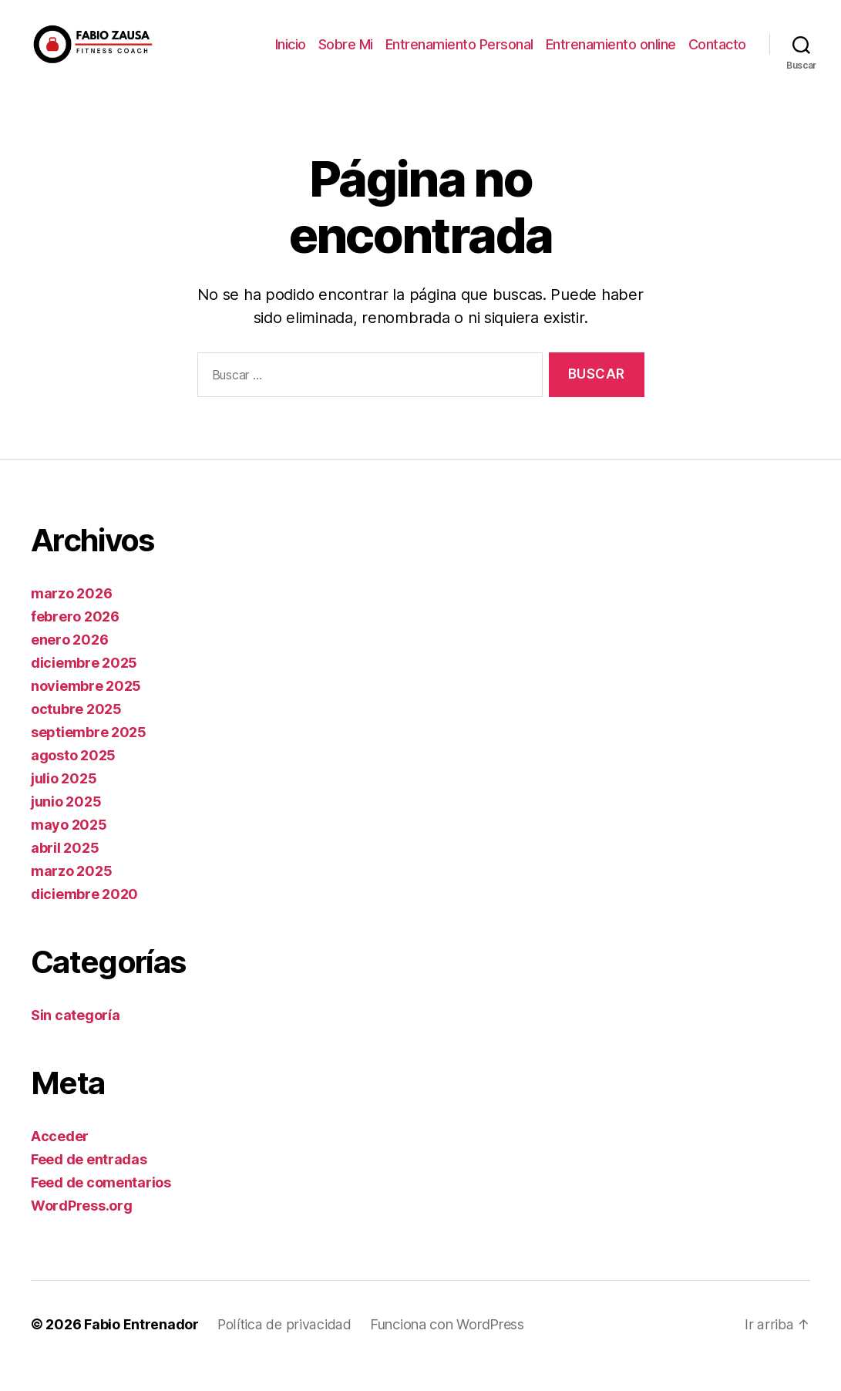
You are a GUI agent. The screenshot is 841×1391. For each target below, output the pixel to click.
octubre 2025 (76, 732)
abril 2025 (65, 871)
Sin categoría (75, 1038)
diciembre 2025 (84, 686)
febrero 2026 (75, 640)
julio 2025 (63, 801)
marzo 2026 (71, 616)
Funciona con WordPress (446, 1347)
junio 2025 (66, 825)
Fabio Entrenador (141, 1347)
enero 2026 (69, 663)
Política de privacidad (284, 1347)
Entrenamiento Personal (459, 56)
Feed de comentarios (101, 1205)
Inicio (290, 56)
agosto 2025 (73, 778)
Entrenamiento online (611, 56)
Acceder (60, 1159)
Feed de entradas (89, 1182)
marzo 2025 (71, 894)
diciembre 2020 (84, 917)
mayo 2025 (69, 848)
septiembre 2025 (88, 755)
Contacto (717, 56)
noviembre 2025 (86, 709)
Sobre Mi (345, 56)
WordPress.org (82, 1229)
